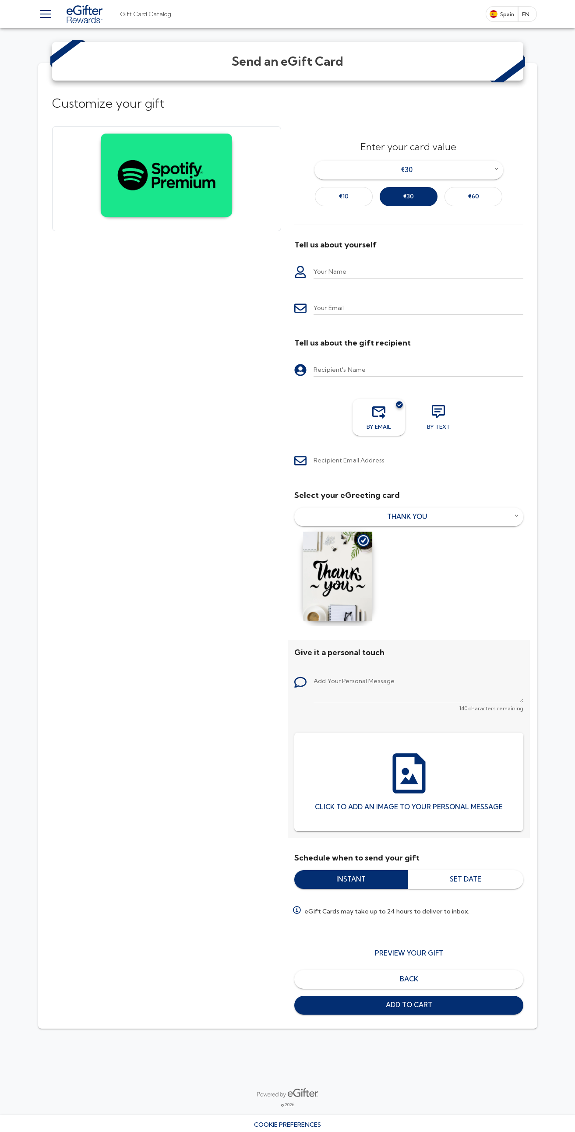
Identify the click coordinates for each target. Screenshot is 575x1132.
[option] (344, 196)
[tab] (145, 14)
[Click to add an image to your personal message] (408, 782)
